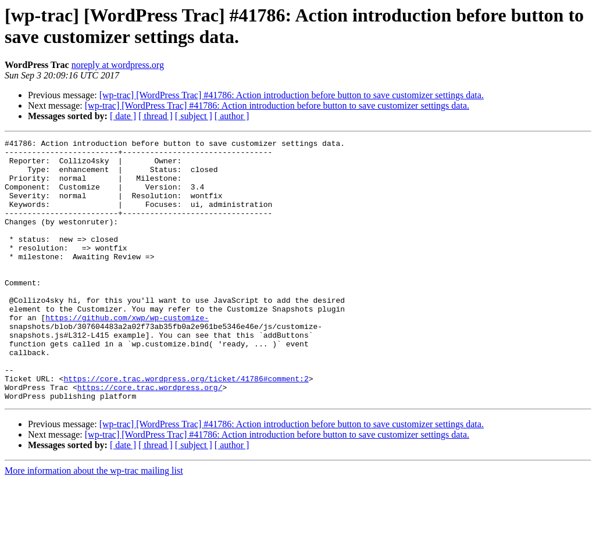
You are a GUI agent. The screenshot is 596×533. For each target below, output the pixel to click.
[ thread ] (155, 116)
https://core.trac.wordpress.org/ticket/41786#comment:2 (185, 427)
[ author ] (232, 116)
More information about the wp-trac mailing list (94, 523)
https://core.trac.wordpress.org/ (150, 437)
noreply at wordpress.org (118, 65)
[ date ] (123, 116)
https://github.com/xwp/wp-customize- (127, 354)
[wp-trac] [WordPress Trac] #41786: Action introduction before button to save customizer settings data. (291, 95)
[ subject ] (193, 116)
